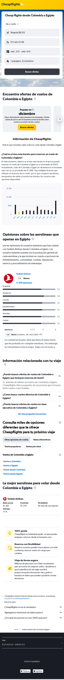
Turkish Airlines (23, 274)
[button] (32, 32)
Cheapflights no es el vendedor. (33, 607)
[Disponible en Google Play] (25, 671)
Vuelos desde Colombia (14, 469)
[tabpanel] (32, 189)
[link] (27, 127)
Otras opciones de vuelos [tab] (16, 439)
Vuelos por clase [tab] (33, 446)
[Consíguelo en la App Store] (38, 671)
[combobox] (12, 24)
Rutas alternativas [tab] (41, 439)
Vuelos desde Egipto (13, 474)
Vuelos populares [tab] (13, 446)
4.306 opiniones (24, 283)
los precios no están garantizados (16, 598)
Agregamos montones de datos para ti (33, 612)
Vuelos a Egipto (10, 465)
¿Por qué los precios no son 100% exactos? (33, 618)
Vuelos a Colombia (12, 461)
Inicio (16, 629)
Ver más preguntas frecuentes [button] (32, 414)
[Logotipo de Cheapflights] (10, 4)
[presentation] (35, 98)
